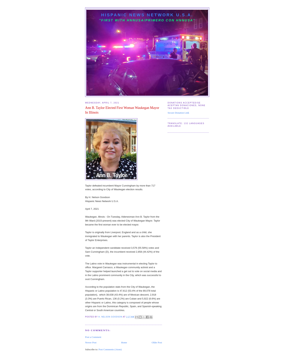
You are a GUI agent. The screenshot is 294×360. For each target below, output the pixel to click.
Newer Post (90, 342)
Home (124, 342)
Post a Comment (93, 337)
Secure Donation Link (178, 112)
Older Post (157, 342)
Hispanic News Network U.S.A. (147, 15)
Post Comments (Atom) (110, 349)
